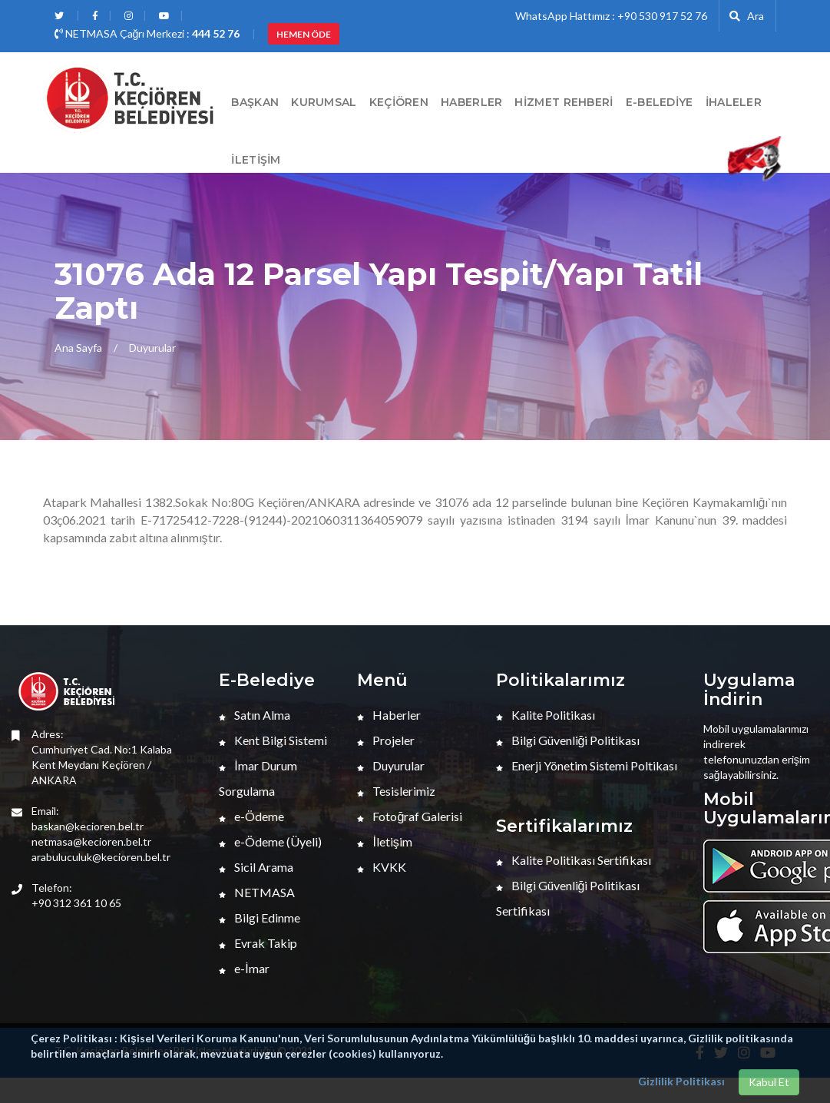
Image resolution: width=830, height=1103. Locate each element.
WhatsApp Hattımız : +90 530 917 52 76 (611, 15)
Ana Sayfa (78, 347)
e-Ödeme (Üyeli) (270, 841)
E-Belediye (659, 102)
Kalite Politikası (545, 714)
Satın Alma (254, 714)
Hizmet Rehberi (563, 102)
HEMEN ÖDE (303, 34)
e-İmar (244, 968)
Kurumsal (323, 102)
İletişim (255, 160)
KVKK (381, 867)
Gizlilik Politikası (681, 1081)
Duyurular (152, 347)
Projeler (386, 740)
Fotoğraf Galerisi (409, 816)
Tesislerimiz (396, 790)
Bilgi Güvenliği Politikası (568, 740)
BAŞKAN (255, 102)
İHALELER (734, 102)
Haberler (389, 714)
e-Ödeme (251, 816)
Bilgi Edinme (259, 917)
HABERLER (471, 102)
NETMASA (257, 892)
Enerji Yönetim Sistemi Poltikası (586, 765)
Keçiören (398, 102)
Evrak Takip (258, 943)
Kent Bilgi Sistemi (273, 740)
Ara (746, 15)
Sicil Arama (256, 867)
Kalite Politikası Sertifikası (573, 860)
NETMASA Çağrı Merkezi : (147, 33)
